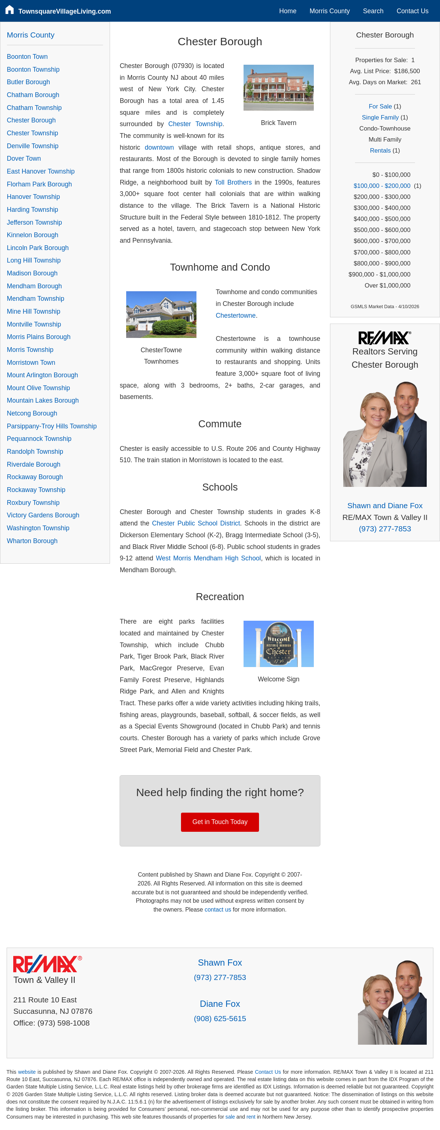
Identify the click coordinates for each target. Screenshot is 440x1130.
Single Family (380, 117)
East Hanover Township (41, 171)
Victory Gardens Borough (43, 515)
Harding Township (32, 209)
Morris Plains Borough (39, 337)
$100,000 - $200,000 (382, 185)
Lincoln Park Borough (38, 248)
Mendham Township (35, 298)
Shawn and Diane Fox (385, 505)
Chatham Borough (33, 95)
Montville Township (34, 324)
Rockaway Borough (35, 477)
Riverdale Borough (34, 464)
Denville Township (33, 146)
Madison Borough (32, 273)
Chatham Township (34, 107)
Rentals (380, 150)
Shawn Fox (220, 962)
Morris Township (30, 349)
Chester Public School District (196, 523)
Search (373, 11)
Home (288, 11)
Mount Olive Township (38, 388)
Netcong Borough (32, 413)
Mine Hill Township (33, 311)
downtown (159, 147)
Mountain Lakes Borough (43, 400)
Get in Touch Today (220, 822)
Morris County (330, 11)
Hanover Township (33, 196)
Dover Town (24, 158)
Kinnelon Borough (32, 235)
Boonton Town (27, 56)
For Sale (380, 106)
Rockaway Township (36, 489)
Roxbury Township (33, 502)
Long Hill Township (34, 260)
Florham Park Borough (39, 184)
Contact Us (413, 11)
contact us (218, 909)
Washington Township (38, 528)
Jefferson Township (34, 222)
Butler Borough (28, 82)
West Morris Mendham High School (208, 558)
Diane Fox (220, 1004)
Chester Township (195, 124)
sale (230, 1117)
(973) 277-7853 (385, 528)
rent (250, 1117)
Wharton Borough (32, 541)
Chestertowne (236, 315)
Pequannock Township (39, 438)
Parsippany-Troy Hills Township (52, 426)
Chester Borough (31, 120)
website (27, 1072)
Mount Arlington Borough (42, 375)
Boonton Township (33, 69)
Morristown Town (31, 362)
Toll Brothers (233, 182)
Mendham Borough (34, 286)
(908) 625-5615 (220, 1018)
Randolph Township (35, 451)
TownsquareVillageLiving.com (64, 11)
